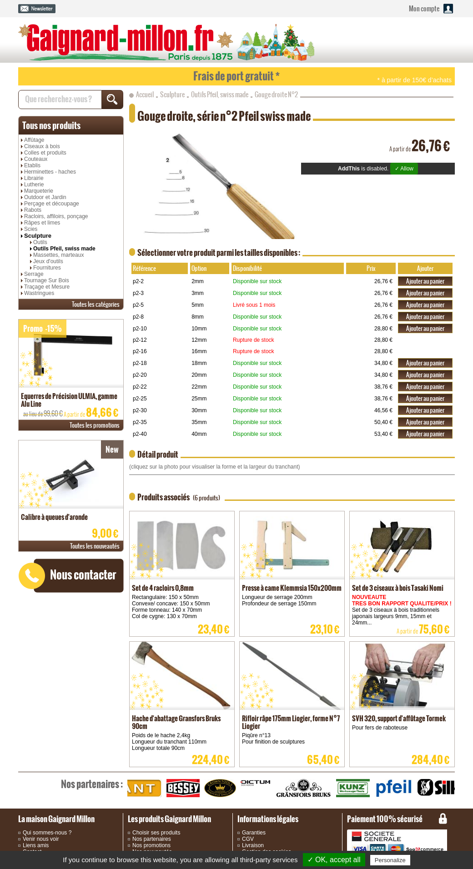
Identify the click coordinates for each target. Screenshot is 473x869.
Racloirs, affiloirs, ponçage (56, 216)
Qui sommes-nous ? (47, 832)
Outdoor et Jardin (45, 197)
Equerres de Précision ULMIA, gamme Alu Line (69, 400)
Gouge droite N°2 (276, 95)
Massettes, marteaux (58, 255)
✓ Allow (404, 168)
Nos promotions (151, 845)
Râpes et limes (42, 223)
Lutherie (34, 184)
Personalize (390, 860)
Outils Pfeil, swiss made (64, 248)
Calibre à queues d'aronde (54, 517)
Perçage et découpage (51, 203)
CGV (248, 839)
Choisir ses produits (156, 832)
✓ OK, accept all (334, 860)
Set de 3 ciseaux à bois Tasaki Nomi (397, 588)
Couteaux (35, 159)
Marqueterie (38, 191)
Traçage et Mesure (47, 287)
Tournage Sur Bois (46, 280)
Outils (40, 242)
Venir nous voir (41, 839)
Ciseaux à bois (42, 146)
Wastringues (39, 293)
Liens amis (36, 845)
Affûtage (34, 140)
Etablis (32, 165)
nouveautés (95, 546)
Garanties (254, 832)
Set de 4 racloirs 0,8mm (163, 588)
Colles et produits (45, 153)
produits (51, 125)
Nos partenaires (151, 839)
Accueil (145, 95)
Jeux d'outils (48, 261)
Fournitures (47, 268)
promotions (95, 425)
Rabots (32, 210)
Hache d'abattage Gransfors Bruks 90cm (176, 722)
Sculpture (37, 235)
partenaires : (92, 784)
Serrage (34, 274)
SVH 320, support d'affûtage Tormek (399, 718)
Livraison (253, 845)
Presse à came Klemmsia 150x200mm (292, 588)
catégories (96, 304)
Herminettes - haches (50, 172)
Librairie (34, 178)
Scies (30, 229)
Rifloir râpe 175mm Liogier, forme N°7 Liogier (291, 722)
